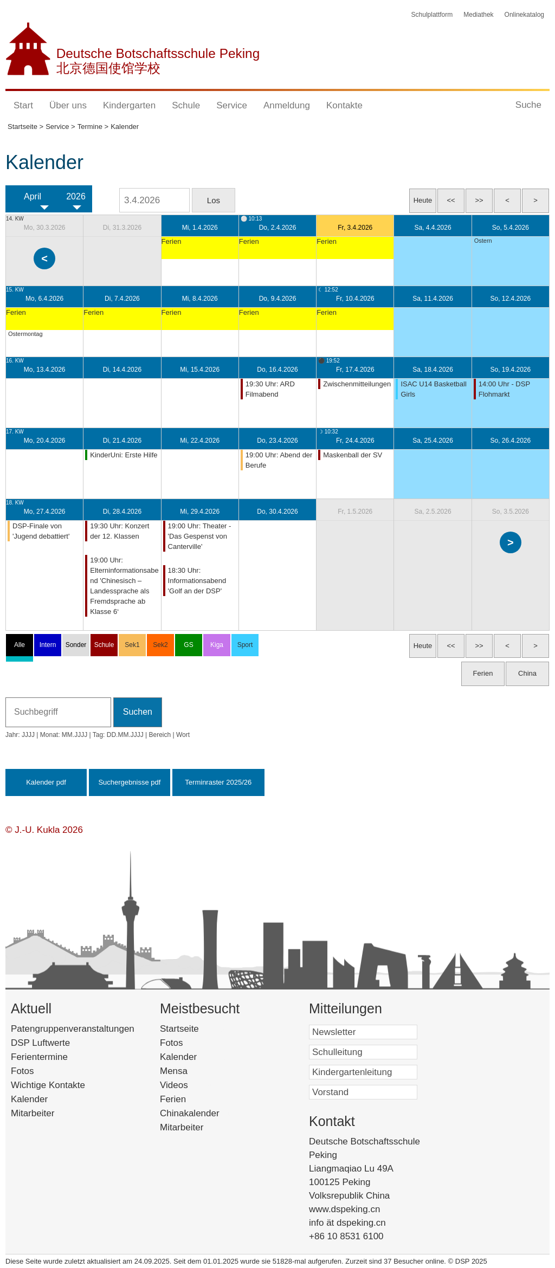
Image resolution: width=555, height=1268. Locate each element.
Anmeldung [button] (286, 105)
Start (23, 105)
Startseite (198, 1029)
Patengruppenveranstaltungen (72, 1029)
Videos (190, 1085)
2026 (76, 196)
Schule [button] (186, 105)
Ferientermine (39, 1057)
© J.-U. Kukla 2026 (44, 830)
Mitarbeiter (32, 1113)
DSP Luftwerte (40, 1043)
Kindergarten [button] (129, 105)
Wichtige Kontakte (48, 1085)
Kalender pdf (46, 782)
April (32, 196)
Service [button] (231, 105)
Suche (528, 105)
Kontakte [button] (344, 105)
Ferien (187, 1099)
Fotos (22, 1071)
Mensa (190, 1071)
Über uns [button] (68, 105)
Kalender (29, 1099)
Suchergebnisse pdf (129, 782)
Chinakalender (204, 1113)
